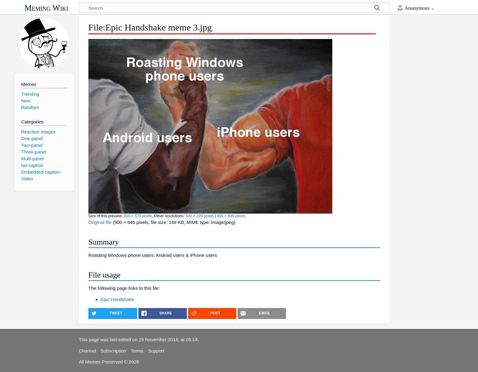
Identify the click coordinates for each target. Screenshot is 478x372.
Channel (87, 350)
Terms (137, 350)
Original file (100, 222)
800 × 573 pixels (138, 216)
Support (156, 350)
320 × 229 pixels (200, 216)
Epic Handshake (117, 299)
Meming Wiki (46, 7)
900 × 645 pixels (231, 216)
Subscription (113, 350)
